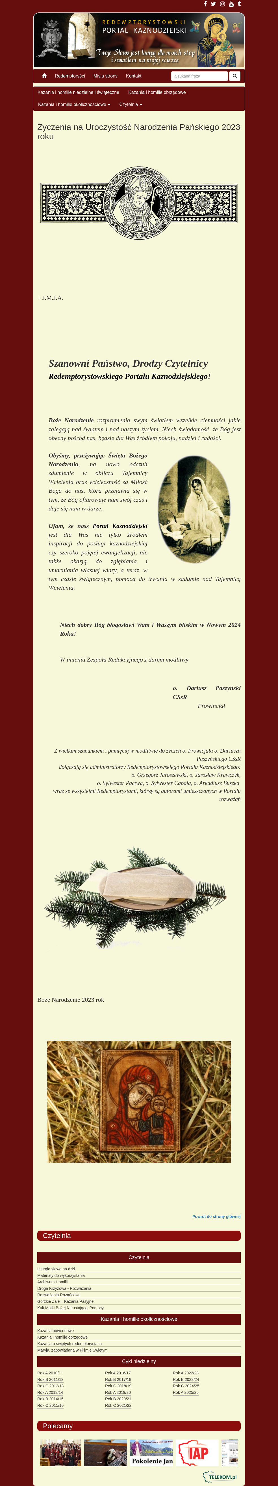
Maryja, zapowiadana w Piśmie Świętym (72, 1350)
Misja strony (106, 76)
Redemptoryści (70, 76)
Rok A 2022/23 (186, 1373)
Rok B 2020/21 (118, 1399)
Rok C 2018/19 (118, 1386)
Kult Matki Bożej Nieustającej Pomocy (70, 1308)
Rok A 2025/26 (186, 1392)
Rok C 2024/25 (186, 1386)
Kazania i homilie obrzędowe (157, 92)
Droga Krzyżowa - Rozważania (64, 1288)
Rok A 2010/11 (50, 1373)
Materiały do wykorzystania (61, 1275)
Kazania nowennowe (55, 1330)
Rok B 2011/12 (50, 1379)
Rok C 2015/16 (50, 1405)
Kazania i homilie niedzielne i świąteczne (78, 92)
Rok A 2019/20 (118, 1392)
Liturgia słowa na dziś (56, 1269)
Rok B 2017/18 (118, 1379)
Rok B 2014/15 (50, 1399)
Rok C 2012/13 (50, 1386)
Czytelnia (130, 104)
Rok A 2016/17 (118, 1373)
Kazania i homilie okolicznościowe (74, 104)
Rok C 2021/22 (118, 1405)
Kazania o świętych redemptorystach (69, 1343)
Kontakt (133, 76)
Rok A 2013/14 (50, 1392)
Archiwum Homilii (52, 1282)
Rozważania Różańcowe (59, 1295)
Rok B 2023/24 (186, 1379)
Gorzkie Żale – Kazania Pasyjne (65, 1301)
